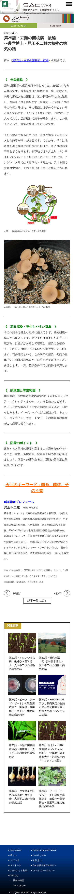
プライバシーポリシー (44, 870)
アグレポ (14, 860)
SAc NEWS (15, 850)
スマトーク (15, 865)
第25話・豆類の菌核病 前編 (30, 60)
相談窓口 (37, 860)
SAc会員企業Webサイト (45, 865)
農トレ (13, 855)
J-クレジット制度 (18, 870)
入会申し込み (39, 855)
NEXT (57, 593)
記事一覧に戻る (37, 600)
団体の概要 (18, 880)
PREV (17, 593)
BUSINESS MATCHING (44, 850)
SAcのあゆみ (19, 885)
